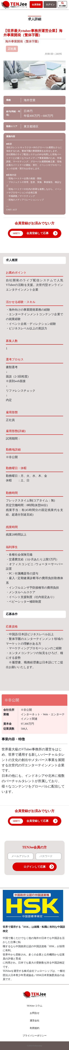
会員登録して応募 (37, 233)
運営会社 (34, 1020)
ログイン (50, 4)
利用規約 (34, 1028)
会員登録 (36, 4)
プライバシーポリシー (35, 1035)
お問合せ (34, 1013)
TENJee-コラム (34, 1005)
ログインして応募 (39, 866)
